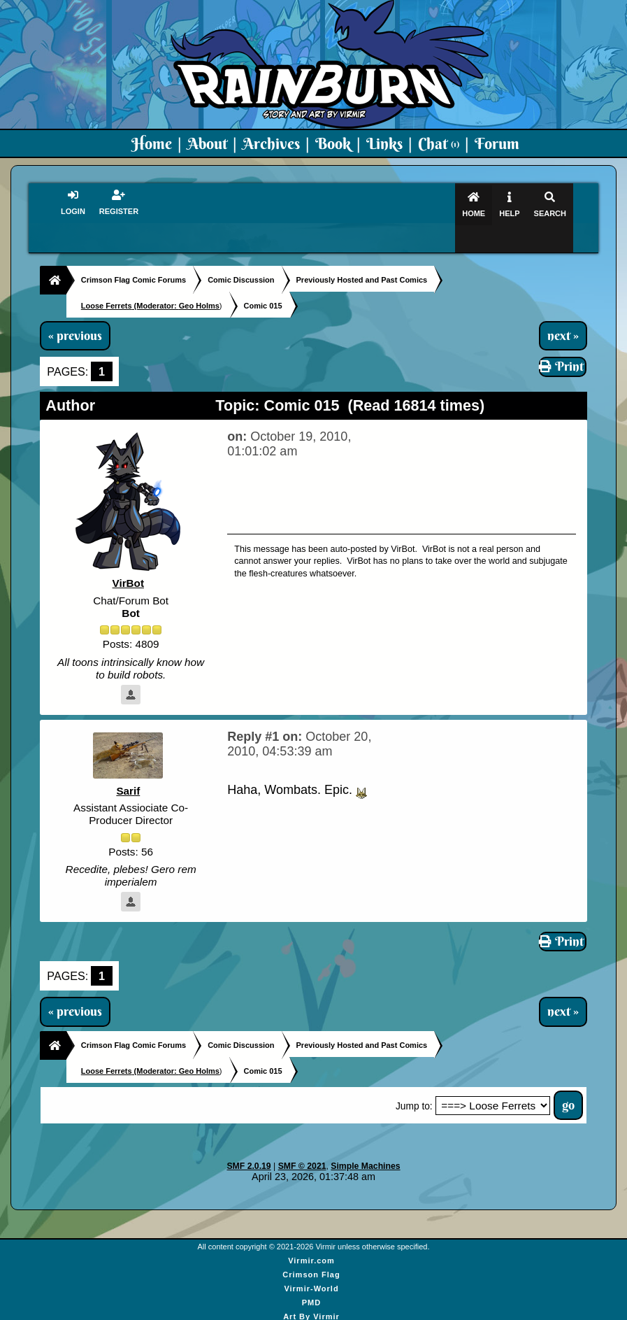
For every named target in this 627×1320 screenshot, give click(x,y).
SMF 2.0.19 (248, 1149)
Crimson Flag (311, 1257)
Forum (497, 143)
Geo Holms (199, 278)
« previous (75, 308)
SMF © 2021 (302, 1149)
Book (333, 143)
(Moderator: (130, 278)
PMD (311, 1285)
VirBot (128, 556)
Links (384, 143)
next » (563, 308)
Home (151, 143)
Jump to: (414, 1089)
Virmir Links (311, 1313)
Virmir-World (311, 1271)
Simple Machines (365, 1149)
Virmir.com (311, 1243)
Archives (271, 143)
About (207, 143)
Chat (438, 143)
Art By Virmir (311, 1299)
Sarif (128, 763)
